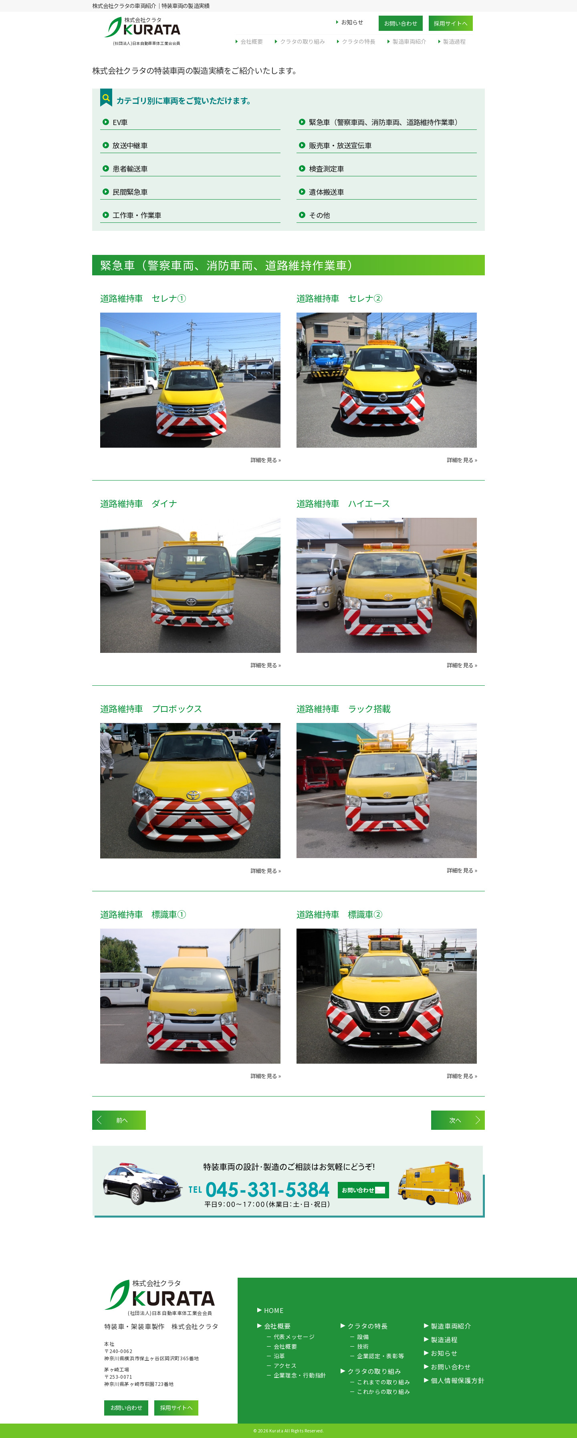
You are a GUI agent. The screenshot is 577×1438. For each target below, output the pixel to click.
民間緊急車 (129, 191)
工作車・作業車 (136, 215)
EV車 (119, 122)
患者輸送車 (129, 168)
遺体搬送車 (326, 191)
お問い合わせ (401, 23)
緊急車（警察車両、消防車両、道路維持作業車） (385, 122)
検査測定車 (326, 168)
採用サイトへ (451, 23)
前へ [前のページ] (123, 1120)
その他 (319, 215)
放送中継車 (129, 145)
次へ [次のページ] (454, 1120)
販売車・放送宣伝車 (339, 145)
